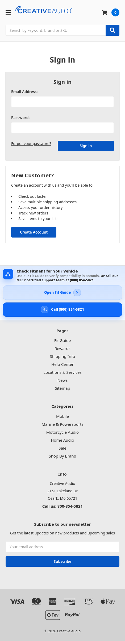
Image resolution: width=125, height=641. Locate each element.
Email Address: (24, 91)
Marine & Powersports (62, 424)
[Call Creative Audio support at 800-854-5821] (62, 309)
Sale (62, 448)
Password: (20, 117)
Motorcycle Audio (62, 432)
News (62, 380)
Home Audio (62, 440)
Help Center (62, 364)
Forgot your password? (31, 143)
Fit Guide (62, 340)
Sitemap (62, 388)
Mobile (62, 416)
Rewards (62, 348)
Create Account (34, 232)
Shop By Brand (62, 456)
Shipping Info (62, 356)
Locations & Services (62, 372)
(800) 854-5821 (82, 280)
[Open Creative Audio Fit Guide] (62, 293)
